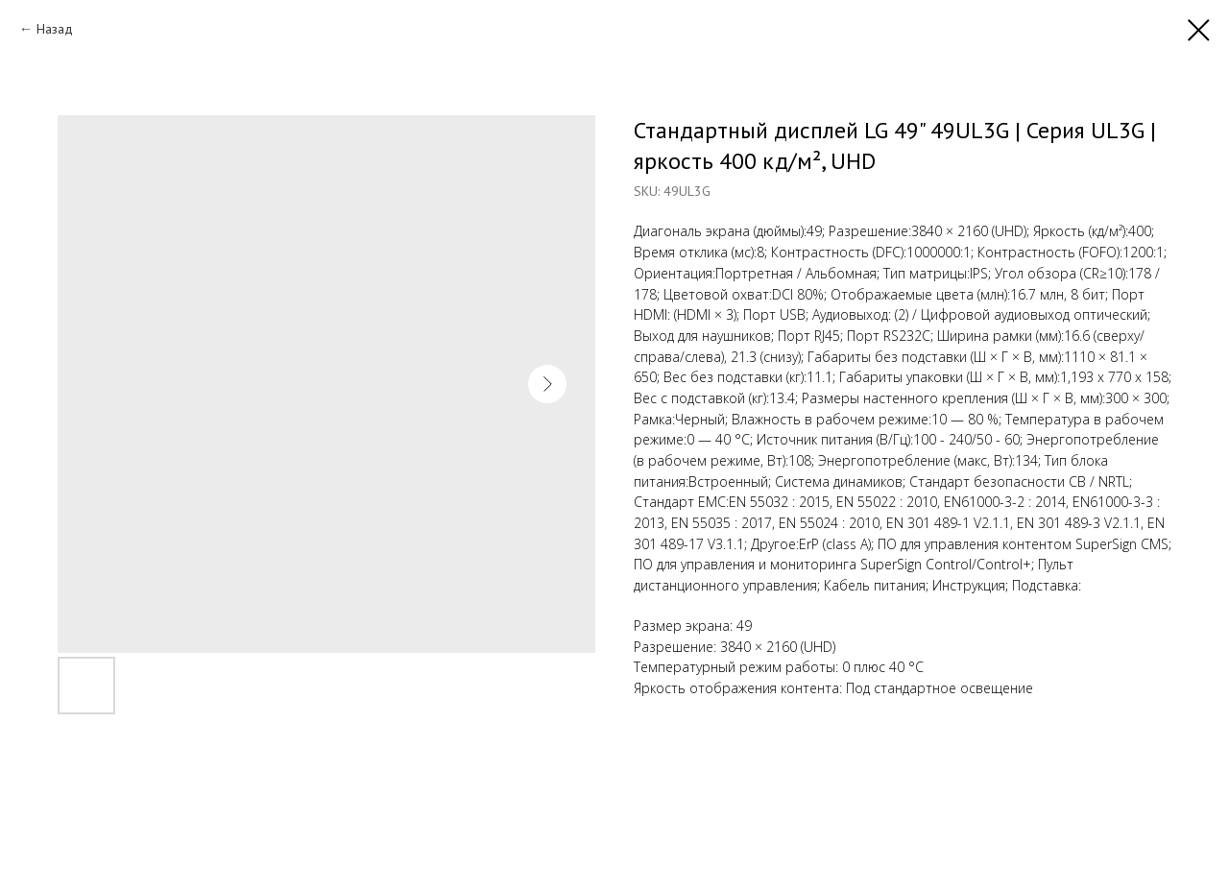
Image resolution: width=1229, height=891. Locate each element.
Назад (54, 28)
